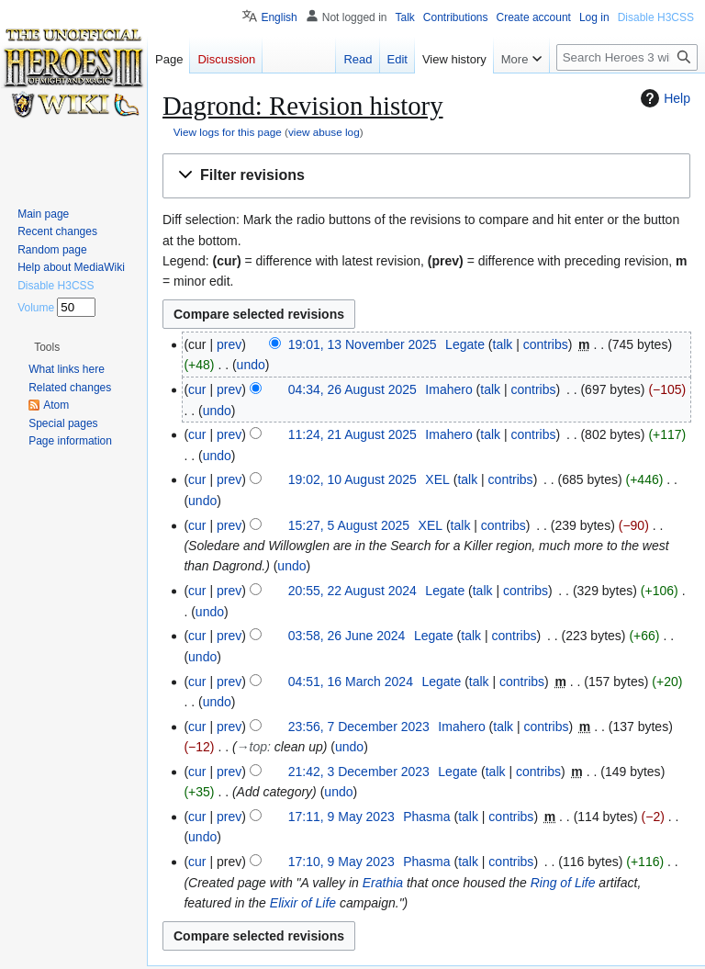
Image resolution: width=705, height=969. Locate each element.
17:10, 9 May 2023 (341, 861)
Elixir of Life (303, 903)
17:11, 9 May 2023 (341, 816)
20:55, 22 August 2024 (352, 590)
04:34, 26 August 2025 (352, 389)
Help (663, 98)
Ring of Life (563, 882)
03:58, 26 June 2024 (347, 635)
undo (251, 364)
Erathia (383, 882)
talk (503, 344)
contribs (545, 344)
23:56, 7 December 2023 (359, 726)
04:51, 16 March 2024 (350, 681)
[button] (426, 176)
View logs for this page (227, 132)
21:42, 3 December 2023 (359, 771)
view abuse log (324, 132)
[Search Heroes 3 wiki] (627, 57)
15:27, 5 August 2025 (348, 525)
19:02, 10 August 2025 (352, 479)
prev (229, 344)
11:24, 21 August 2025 (352, 434)
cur (197, 389)
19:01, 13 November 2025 (362, 344)
